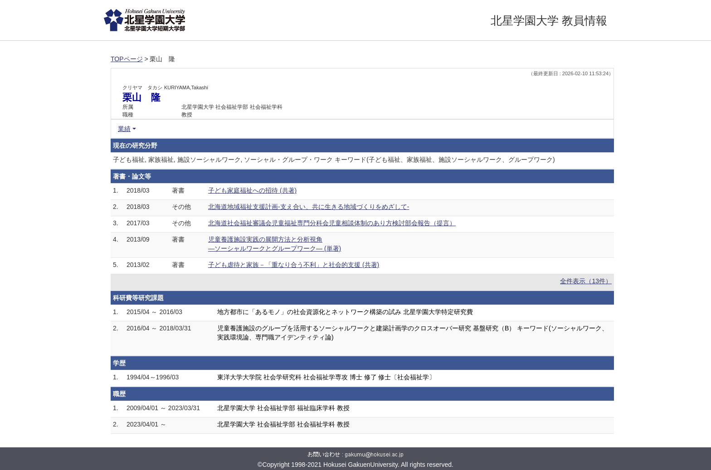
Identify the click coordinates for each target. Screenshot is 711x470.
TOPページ (127, 59)
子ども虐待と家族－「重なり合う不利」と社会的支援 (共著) (293, 264)
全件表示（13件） (586, 281)
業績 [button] (124, 128)
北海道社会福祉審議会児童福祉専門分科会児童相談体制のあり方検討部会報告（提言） (332, 223)
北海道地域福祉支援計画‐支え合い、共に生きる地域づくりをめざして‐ (308, 206)
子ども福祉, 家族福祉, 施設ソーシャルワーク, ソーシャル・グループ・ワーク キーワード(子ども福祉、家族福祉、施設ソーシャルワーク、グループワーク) (334, 159)
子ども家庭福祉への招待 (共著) (252, 190)
